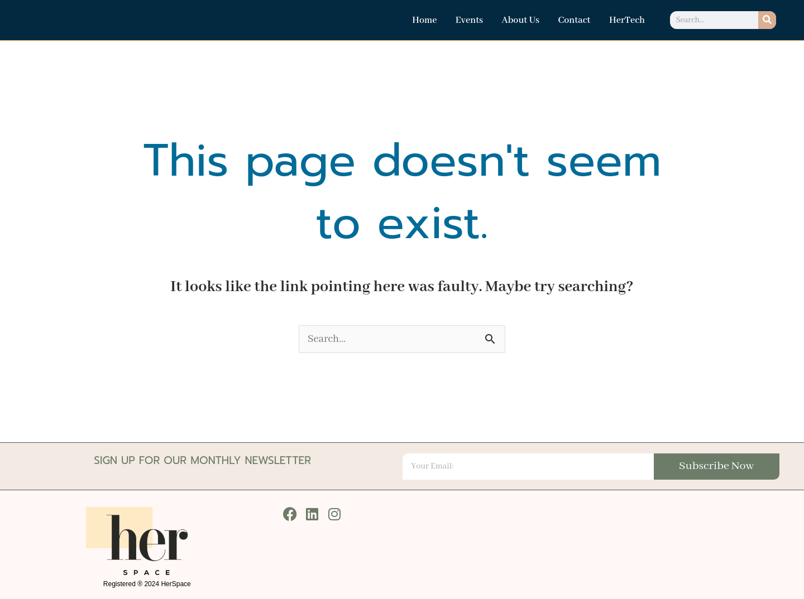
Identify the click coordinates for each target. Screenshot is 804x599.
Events (491, 20)
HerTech (627, 20)
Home (454, 20)
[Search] (767, 20)
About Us (535, 20)
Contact (582, 20)
